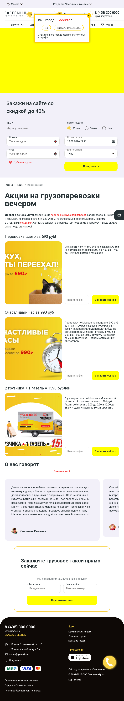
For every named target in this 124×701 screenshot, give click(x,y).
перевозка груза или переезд (69, 214)
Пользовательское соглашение (21, 680)
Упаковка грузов (77, 636)
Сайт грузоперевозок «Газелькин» (86, 669)
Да (46, 28)
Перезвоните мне (62, 600)
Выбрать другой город (69, 28)
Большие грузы (76, 640)
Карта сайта (74, 679)
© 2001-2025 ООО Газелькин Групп (86, 674)
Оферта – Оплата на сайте (19, 685)
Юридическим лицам (79, 631)
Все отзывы (62, 471)
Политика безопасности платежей (23, 690)
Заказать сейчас (105, 299)
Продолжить (91, 166)
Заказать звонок (15, 635)
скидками (26, 222)
